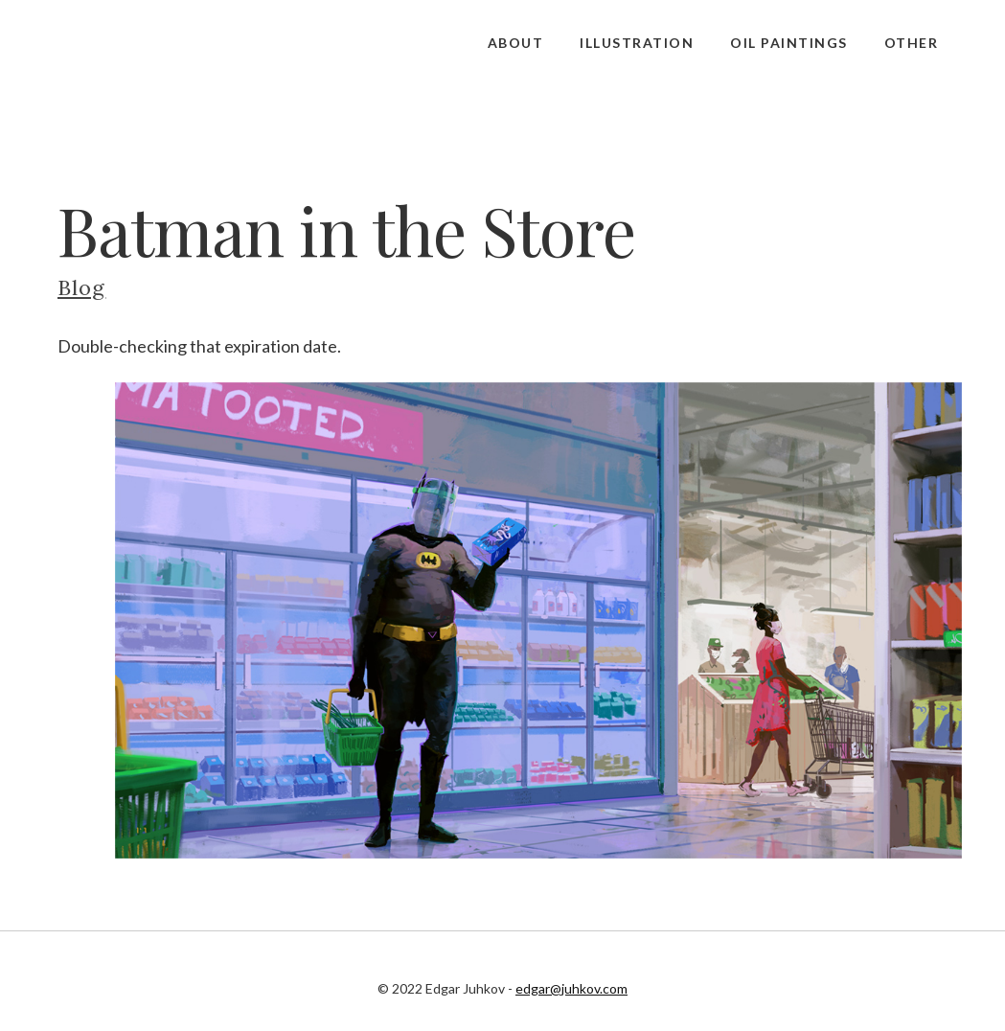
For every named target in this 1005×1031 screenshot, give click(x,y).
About (516, 42)
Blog (81, 287)
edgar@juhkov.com (571, 988)
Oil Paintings (789, 42)
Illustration (637, 42)
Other (911, 42)
